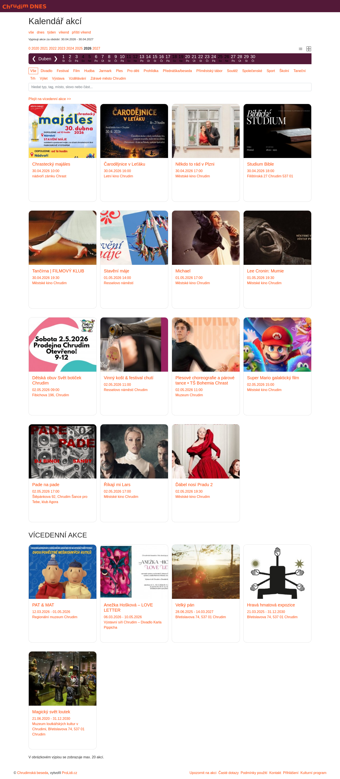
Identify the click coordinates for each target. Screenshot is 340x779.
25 (220, 58)
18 (174, 58)
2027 (96, 48)
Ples (119, 71)
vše (31, 32)
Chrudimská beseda (32, 773)
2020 (35, 48)
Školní (284, 71)
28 (240, 58)
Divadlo (46, 71)
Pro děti (133, 71)
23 (207, 58)
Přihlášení (290, 773)
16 (161, 58)
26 (227, 58)
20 (187, 58)
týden (51, 32)
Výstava (58, 78)
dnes (40, 32)
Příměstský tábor (209, 71)
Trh (32, 78)
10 (122, 58)
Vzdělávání (77, 78)
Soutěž (232, 71)
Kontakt (275, 773)
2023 (62, 48)
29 (246, 58)
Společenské (252, 71)
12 (135, 58)
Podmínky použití (254, 773)
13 (142, 58)
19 (181, 58)
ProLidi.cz (69, 773)
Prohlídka (151, 71)
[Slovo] (170, 87)
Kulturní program (313, 773)
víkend (64, 32)
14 (148, 58)
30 (253, 58)
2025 (79, 48)
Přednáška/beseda (177, 71)
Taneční (300, 71)
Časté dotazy (228, 773)
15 (155, 58)
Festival (63, 71)
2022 (53, 48)
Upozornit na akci (203, 773)
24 (213, 58)
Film (76, 71)
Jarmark (105, 71)
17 (168, 58)
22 (200, 58)
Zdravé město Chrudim (108, 78)
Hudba (89, 71)
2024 (70, 48)
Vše (33, 71)
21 (194, 58)
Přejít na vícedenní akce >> (50, 99)
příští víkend (81, 32)
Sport (271, 71)
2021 (44, 48)
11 (129, 58)
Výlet (44, 78)
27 (233, 58)
